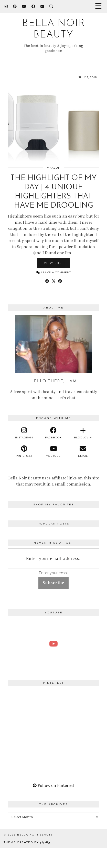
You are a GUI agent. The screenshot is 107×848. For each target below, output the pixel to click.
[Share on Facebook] (47, 281)
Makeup (53, 167)
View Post (53, 263)
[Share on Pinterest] (60, 281)
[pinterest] (24, 451)
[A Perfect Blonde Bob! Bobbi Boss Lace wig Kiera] (53, 643)
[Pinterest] (15, 6)
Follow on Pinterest (53, 785)
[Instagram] (6, 6)
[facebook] (53, 433)
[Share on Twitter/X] (53, 281)
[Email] (42, 6)
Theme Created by (27, 842)
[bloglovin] (83, 433)
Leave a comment (53, 272)
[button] (100, 6)
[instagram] (24, 433)
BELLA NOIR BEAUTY (35, 834)
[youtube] (53, 451)
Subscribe (53, 583)
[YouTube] (24, 6)
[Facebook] (33, 6)
